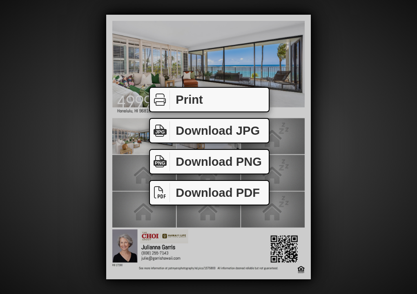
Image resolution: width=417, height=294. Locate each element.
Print (176, 99)
